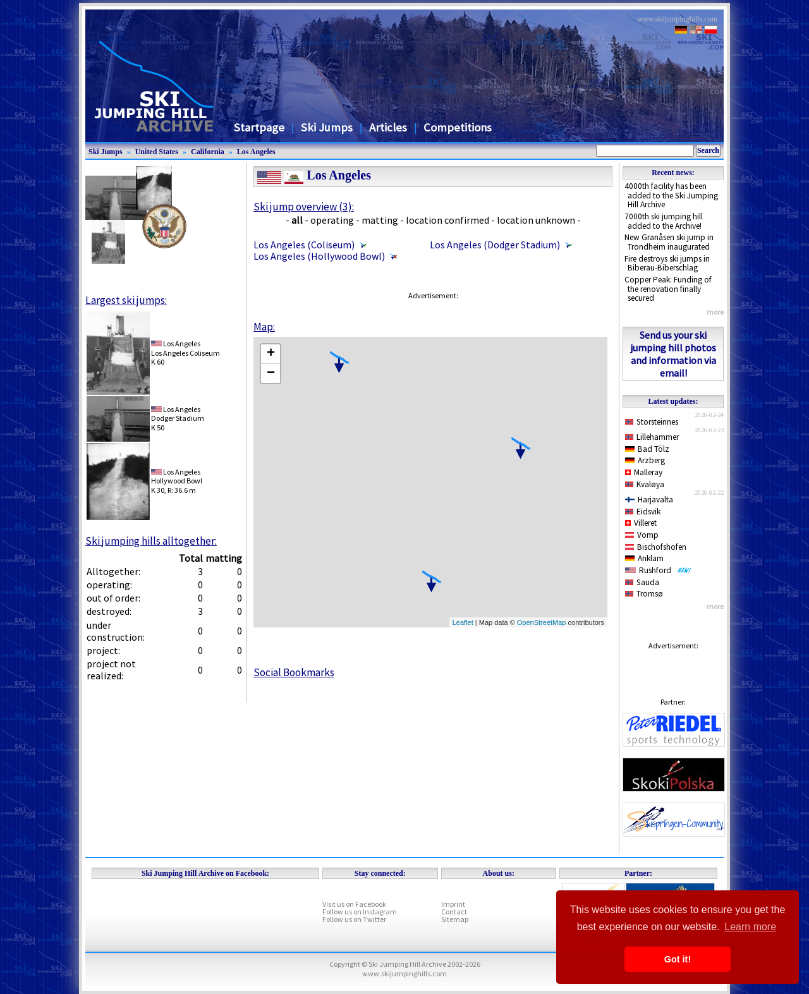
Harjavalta (649, 499)
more (715, 312)
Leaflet (463, 622)
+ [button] (271, 353)
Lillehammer (652, 437)
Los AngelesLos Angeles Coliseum (185, 348)
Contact (454, 911)
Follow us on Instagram (359, 911)
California (207, 151)
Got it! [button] (677, 959)
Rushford (658, 570)
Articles (388, 127)
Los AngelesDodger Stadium (177, 413)
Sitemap (454, 919)
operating (332, 220)
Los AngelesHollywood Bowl (176, 476)
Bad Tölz (647, 449)
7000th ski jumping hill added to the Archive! (663, 221)
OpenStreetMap (541, 622)
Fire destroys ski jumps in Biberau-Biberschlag (667, 263)
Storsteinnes (651, 421)
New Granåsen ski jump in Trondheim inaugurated (669, 242)
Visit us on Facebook (354, 904)
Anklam (644, 558)
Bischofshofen (655, 547)
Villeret (641, 523)
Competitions (457, 127)
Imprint (453, 904)
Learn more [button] (750, 926)
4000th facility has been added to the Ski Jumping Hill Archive (671, 195)
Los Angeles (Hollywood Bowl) (319, 256)
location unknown (536, 220)
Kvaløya (644, 484)
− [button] (271, 373)
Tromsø (644, 593)
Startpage (259, 127)
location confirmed (447, 220)
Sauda (642, 582)
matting (380, 220)
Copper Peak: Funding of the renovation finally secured (668, 288)
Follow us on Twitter (354, 919)
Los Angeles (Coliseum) (304, 244)
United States (156, 151)
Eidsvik (642, 511)
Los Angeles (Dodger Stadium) (495, 244)
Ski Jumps (327, 127)
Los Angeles (256, 151)
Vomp (642, 535)
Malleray (643, 472)
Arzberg (645, 460)
